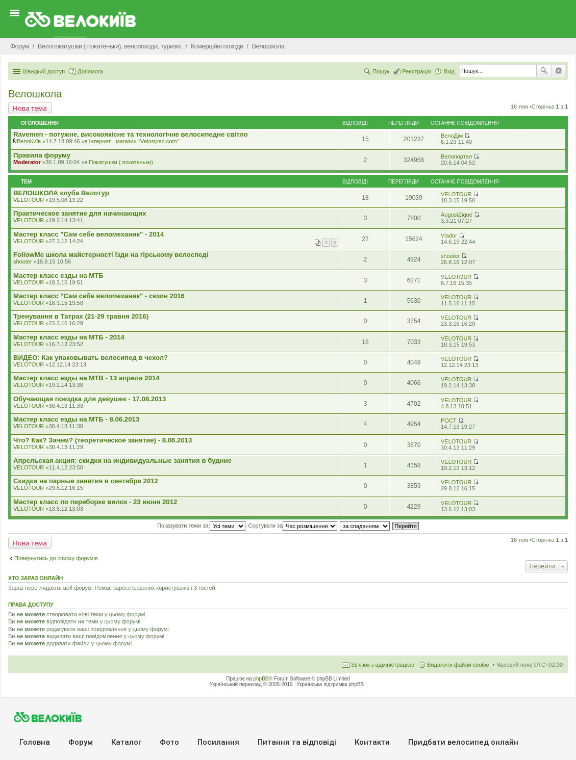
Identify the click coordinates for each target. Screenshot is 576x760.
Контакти (372, 742)
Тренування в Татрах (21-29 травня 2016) (80, 316)
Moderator (27, 162)
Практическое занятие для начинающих (79, 213)
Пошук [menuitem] (380, 71)
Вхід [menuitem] (449, 71)
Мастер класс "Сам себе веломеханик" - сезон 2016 (99, 296)
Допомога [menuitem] (90, 71)
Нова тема (30, 108)
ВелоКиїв (29, 141)
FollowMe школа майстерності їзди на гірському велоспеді (110, 254)
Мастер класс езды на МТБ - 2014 (68, 337)
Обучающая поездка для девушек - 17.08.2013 (89, 399)
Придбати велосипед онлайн (463, 742)
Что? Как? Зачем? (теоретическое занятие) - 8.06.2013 (102, 440)
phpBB (261, 679)
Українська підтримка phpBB (330, 684)
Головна (34, 742)
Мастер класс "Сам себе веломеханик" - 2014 (88, 234)
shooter (22, 261)
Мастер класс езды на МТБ (58, 275)
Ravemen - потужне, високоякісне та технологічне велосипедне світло (130, 134)
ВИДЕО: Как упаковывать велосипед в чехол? (90, 357)
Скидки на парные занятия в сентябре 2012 (85, 481)
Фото (169, 742)
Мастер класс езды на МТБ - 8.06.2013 (76, 419)
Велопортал (456, 156)
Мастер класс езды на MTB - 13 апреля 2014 (86, 378)
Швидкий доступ (43, 71)
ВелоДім (452, 136)
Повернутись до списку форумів (56, 558)
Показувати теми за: (201, 525)
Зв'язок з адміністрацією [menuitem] (382, 665)
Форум (80, 742)
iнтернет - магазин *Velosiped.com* (134, 141)
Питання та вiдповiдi (297, 742)
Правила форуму (41, 155)
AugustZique (456, 215)
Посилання (218, 742)
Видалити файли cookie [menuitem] (458, 665)
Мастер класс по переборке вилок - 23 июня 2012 (95, 502)
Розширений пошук (558, 71)
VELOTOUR (28, 200)
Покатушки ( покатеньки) (121, 162)
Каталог (126, 742)
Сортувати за (293, 525)
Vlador (449, 235)
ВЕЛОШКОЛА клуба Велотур (61, 193)
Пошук (544, 71)
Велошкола (35, 93)
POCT (449, 420)
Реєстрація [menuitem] (416, 71)
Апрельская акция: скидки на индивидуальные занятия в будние (122, 460)
